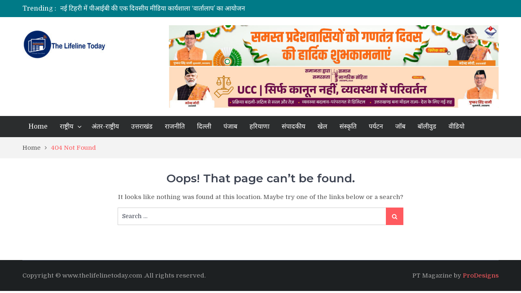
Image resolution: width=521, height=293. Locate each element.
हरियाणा (259, 126)
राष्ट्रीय (66, 126)
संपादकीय (293, 126)
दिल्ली (204, 126)
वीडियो (456, 126)
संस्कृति (348, 126)
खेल (322, 126)
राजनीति (175, 126)
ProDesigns (481, 275)
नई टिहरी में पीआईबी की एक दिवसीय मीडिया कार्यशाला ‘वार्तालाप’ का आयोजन (152, 8)
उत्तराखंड (142, 126)
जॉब (400, 126)
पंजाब (230, 126)
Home (38, 126)
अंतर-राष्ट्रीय (105, 126)
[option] (184, 8)
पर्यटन (376, 126)
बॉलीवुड (427, 126)
